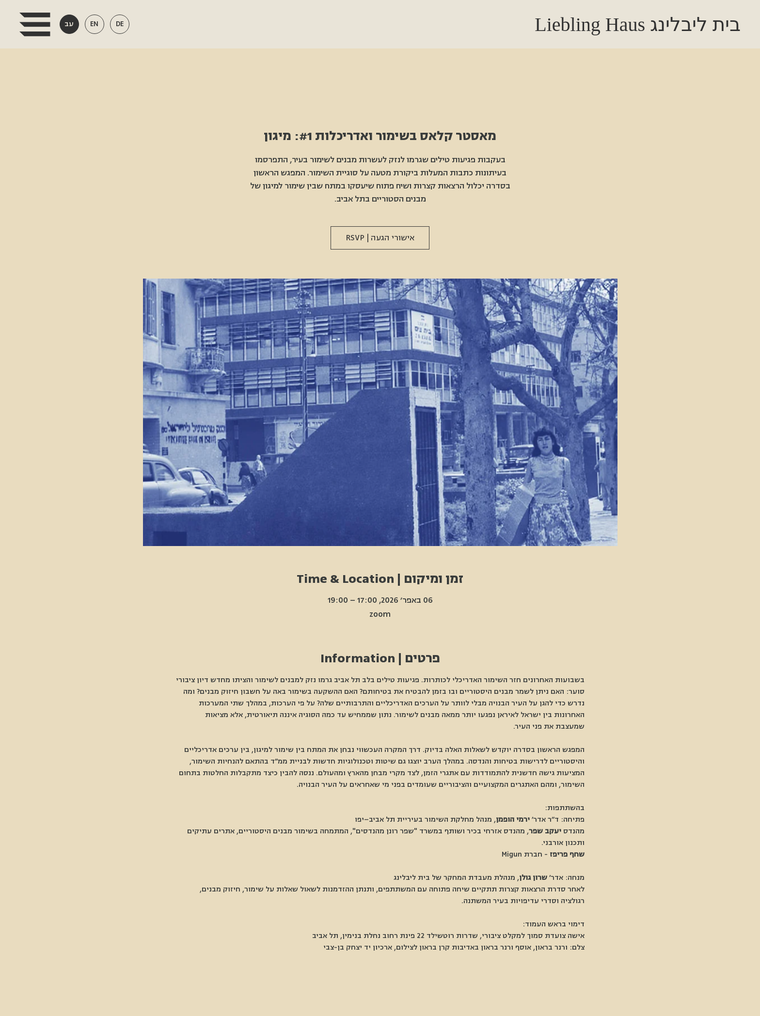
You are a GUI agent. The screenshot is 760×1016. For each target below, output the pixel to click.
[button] (34, 24)
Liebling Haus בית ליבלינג (635, 24)
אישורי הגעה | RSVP (380, 238)
